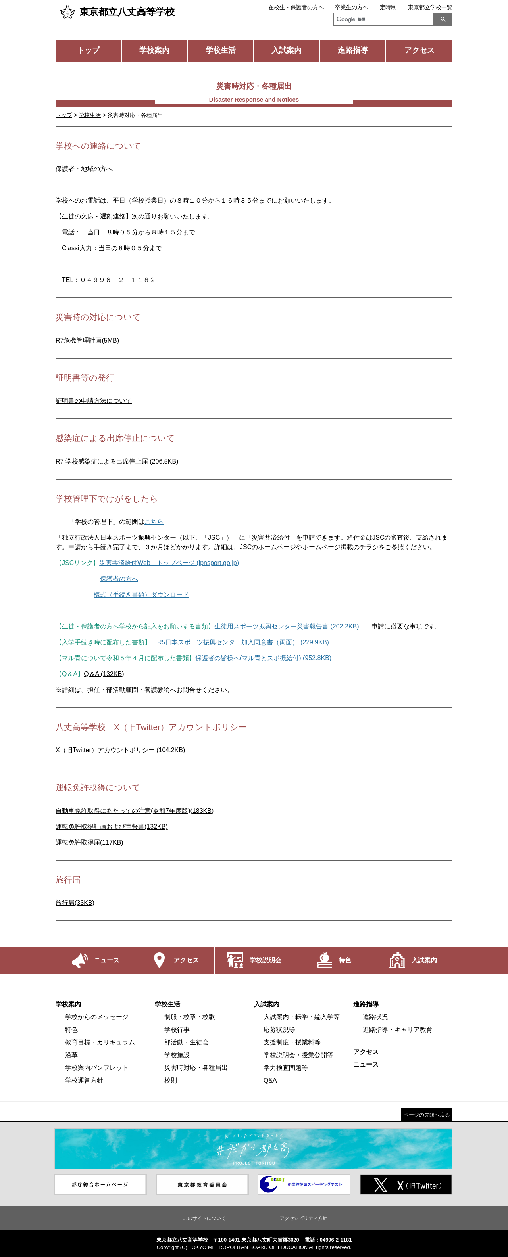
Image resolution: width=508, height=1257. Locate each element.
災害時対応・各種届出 (196, 1067)
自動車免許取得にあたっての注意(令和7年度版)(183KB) (135, 810)
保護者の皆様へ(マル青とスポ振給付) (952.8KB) (263, 658)
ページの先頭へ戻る (427, 1115)
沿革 (71, 1055)
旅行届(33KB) (75, 902)
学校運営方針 (84, 1080)
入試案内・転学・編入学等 (302, 1017)
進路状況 (375, 1017)
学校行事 (177, 1029)
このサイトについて (204, 1218)
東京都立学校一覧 (430, 7)
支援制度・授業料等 (292, 1042)
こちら (154, 521)
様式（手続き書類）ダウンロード (141, 594)
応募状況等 (279, 1029)
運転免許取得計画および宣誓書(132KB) (112, 826)
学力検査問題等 (286, 1067)
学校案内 (154, 50)
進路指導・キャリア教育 (398, 1029)
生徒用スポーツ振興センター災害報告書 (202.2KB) (286, 626)
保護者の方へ (119, 578)
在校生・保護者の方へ (296, 7)
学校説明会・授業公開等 (298, 1055)
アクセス (419, 50)
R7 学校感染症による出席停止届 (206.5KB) (117, 461)
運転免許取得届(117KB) (89, 842)
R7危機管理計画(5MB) (87, 340)
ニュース (366, 1064)
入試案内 (286, 50)
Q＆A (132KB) (104, 674)
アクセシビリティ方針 (303, 1218)
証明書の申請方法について (94, 400)
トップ (88, 50)
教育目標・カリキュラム (100, 1042)
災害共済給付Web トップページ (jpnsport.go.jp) (169, 563)
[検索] (382, 20)
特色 (71, 1029)
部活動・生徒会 (186, 1042)
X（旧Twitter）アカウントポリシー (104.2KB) (120, 750)
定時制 (388, 7)
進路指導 (353, 50)
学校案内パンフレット (97, 1067)
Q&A (270, 1080)
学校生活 (221, 50)
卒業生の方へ (351, 7)
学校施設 (177, 1055)
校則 (170, 1080)
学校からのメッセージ (97, 1017)
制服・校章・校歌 (189, 1017)
